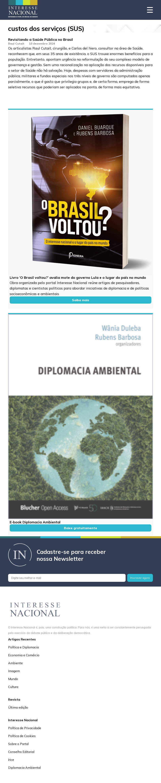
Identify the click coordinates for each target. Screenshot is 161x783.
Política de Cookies (22, 736)
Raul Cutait (16, 43)
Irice (11, 760)
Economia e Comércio (23, 655)
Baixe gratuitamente (80, 528)
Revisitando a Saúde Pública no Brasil (40, 39)
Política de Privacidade (24, 728)
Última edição (18, 707)
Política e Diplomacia (23, 647)
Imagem (14, 671)
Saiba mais (80, 300)
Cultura (13, 687)
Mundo (13, 679)
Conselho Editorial (21, 752)
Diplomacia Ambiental (24, 768)
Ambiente (15, 663)
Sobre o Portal (18, 744)
